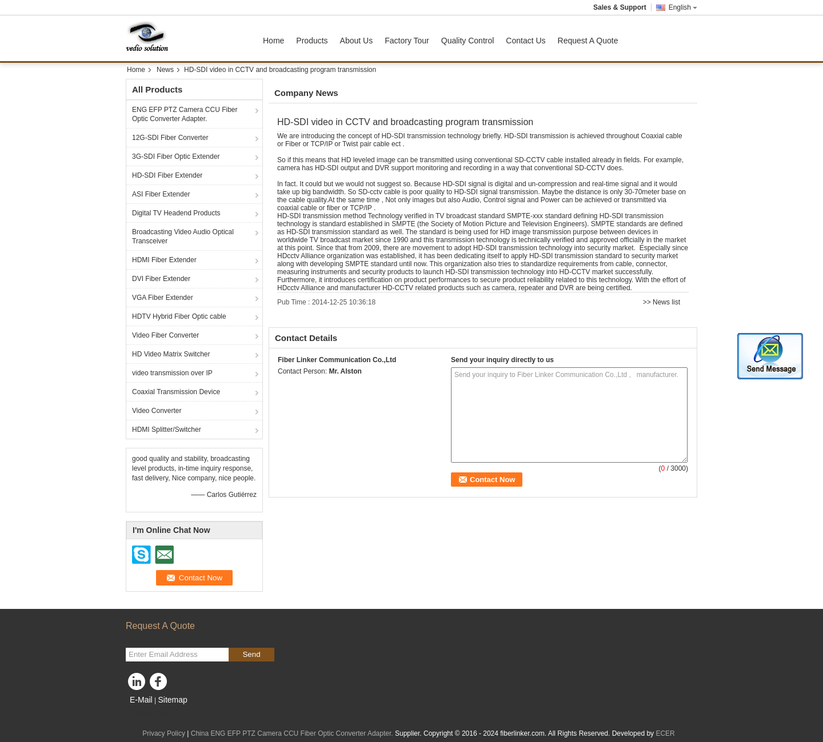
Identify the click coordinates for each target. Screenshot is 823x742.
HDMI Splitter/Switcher (166, 430)
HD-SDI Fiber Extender (167, 175)
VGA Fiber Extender (162, 298)
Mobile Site (146, 714)
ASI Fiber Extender (161, 194)
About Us (356, 40)
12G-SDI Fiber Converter (170, 138)
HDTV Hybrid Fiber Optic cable (179, 316)
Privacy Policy (163, 733)
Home (273, 40)
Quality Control (467, 40)
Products (311, 40)
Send (251, 654)
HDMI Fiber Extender (164, 260)
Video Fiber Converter (165, 335)
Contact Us (525, 40)
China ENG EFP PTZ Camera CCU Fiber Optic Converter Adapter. (292, 733)
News (165, 70)
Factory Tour (407, 40)
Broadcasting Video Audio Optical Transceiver (183, 236)
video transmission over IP (172, 373)
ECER (665, 733)
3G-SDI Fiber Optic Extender (175, 157)
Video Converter (157, 411)
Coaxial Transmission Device (176, 392)
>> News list (661, 302)
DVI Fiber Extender (161, 279)
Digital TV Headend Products (176, 213)
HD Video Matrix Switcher (171, 354)
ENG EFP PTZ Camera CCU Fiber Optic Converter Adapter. (184, 114)
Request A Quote (588, 40)
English (683, 7)
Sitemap (172, 699)
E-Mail (141, 699)
